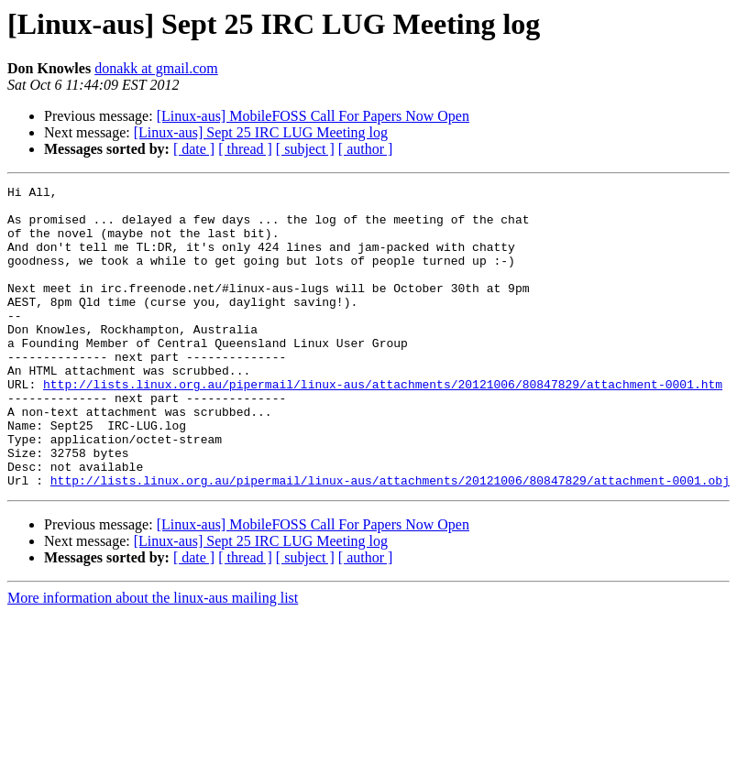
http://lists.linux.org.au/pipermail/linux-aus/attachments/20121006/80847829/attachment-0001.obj (390, 540)
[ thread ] (245, 149)
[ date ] (193, 149)
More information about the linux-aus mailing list (152, 658)
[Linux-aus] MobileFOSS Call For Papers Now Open (313, 116)
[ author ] (365, 149)
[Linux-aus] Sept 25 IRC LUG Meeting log (261, 132)
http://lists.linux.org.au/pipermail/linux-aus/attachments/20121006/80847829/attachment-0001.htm (382, 425)
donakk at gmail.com (156, 68)
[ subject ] (305, 149)
